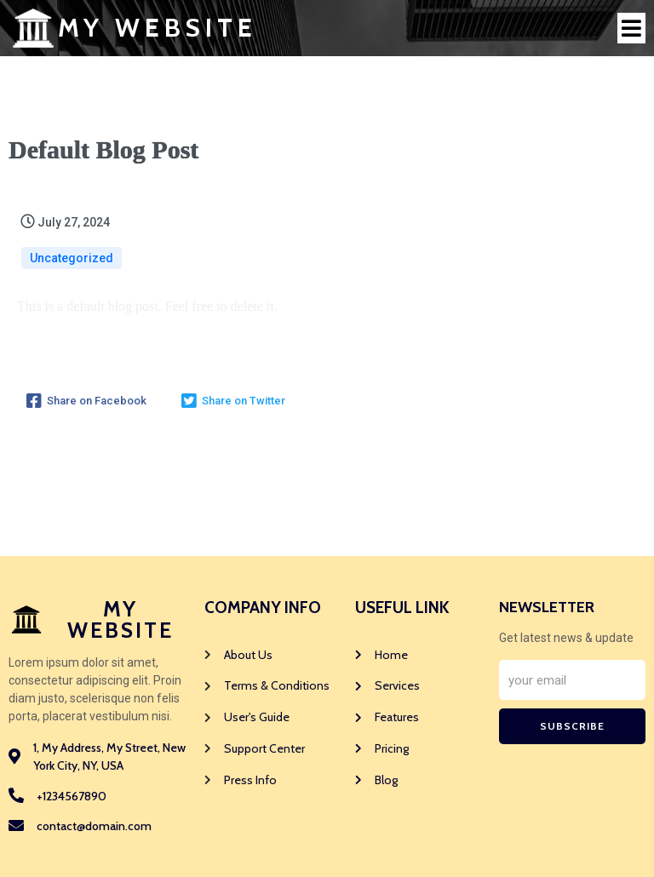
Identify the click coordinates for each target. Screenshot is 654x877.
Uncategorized (71, 258)
